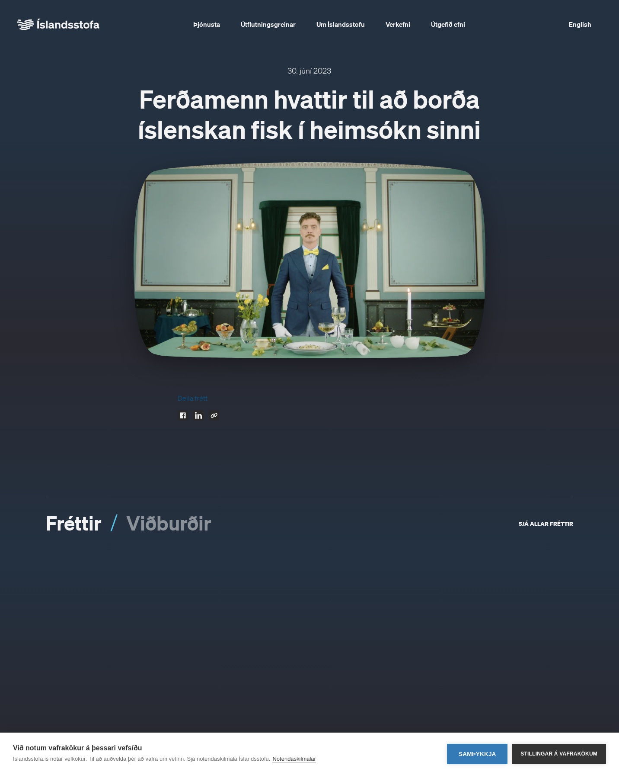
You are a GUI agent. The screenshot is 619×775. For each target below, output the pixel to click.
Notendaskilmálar (294, 759)
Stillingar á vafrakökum (558, 754)
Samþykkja (477, 754)
